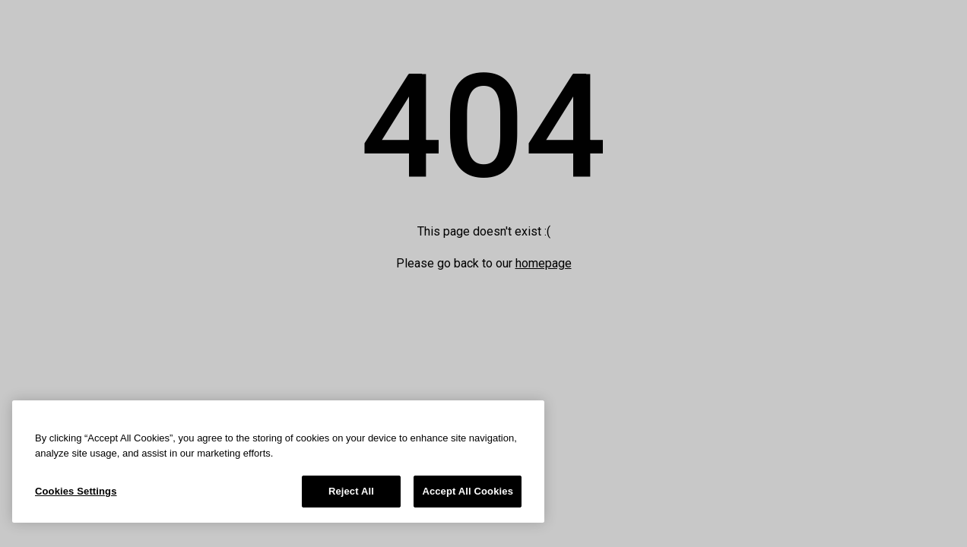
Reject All (351, 491)
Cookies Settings (76, 491)
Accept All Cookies (467, 491)
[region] (278, 461)
